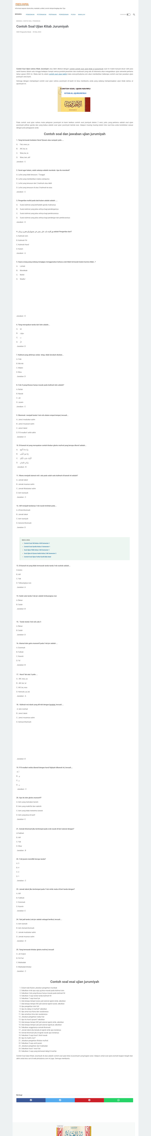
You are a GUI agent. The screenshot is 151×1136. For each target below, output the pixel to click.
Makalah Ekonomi (110, 156)
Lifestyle (113, 152)
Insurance (116, 140)
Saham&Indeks (128, 180)
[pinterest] (66, 1106)
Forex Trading (124, 132)
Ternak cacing (126, 184)
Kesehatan (129, 144)
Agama (106, 100)
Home (75, 1128)
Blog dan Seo (121, 112)
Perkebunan (65, 11)
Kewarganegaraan (110, 148)
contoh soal (120, 120)
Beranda (19, 11)
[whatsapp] (86, 1106)
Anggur (119, 104)
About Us (56, 1133)
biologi (106, 112)
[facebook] (26, 1106)
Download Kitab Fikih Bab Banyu (117, 88)
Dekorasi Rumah (119, 124)
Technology (115, 184)
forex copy (114, 132)
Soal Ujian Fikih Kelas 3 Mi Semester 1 (37, 553)
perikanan (107, 172)
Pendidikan (31, 11)
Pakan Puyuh (108, 164)
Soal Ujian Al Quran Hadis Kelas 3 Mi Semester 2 (40, 557)
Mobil (120, 156)
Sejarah (106, 184)
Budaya (117, 116)
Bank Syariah (122, 108)
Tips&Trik (107, 188)
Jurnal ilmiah (108, 144)
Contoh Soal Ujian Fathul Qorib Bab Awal (37, 560)
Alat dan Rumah (116, 100)
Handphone (116, 136)
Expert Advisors (124, 128)
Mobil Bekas (128, 156)
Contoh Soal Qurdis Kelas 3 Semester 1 (37, 550)
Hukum (130, 136)
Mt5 (112, 160)
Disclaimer (76, 1133)
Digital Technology (110, 128)
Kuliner (127, 148)
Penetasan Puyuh (110, 168)
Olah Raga (119, 160)
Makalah (82, 11)
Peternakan (43, 11)
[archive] (110, 199)
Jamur (124, 140)
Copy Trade (108, 124)
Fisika (106, 132)
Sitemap (95, 1133)
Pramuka (117, 176)
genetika (107, 136)
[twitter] (46, 1106)
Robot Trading (108, 180)
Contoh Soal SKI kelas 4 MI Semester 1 (37, 546)
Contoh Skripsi (109, 120)
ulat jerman (124, 188)
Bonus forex (108, 116)
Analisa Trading (109, 104)
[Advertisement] (56, 48)
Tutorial (115, 188)
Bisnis (113, 112)
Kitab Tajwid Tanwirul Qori (114, 40)
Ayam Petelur (128, 104)
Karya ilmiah (119, 144)
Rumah (118, 180)
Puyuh (74, 11)
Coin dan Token (127, 116)
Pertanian (54, 11)
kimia (120, 148)
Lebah (106, 152)
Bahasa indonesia (110, 108)
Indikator (107, 140)
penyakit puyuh (123, 168)
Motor (106, 160)
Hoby (124, 136)
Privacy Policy (85, 1133)
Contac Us (63, 1133)
